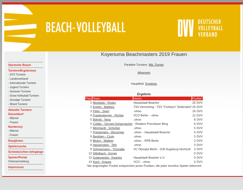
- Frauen (13, 122)
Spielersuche (17, 146)
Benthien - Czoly (103, 136)
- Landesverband (18, 78)
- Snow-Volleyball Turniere (23, 95)
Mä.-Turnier (156, 64)
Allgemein (143, 72)
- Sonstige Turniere (19, 99)
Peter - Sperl (101, 111)
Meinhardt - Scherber (106, 128)
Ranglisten (15, 140)
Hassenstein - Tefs (105, 144)
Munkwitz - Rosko (104, 102)
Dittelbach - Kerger (105, 153)
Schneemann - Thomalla (109, 149)
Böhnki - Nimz (102, 119)
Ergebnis (151, 83)
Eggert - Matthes (103, 106)
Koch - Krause (102, 161)
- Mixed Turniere (17, 104)
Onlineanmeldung (18, 161)
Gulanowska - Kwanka (107, 157)
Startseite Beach (19, 64)
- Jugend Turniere (18, 87)
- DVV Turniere (17, 74)
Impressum (16, 167)
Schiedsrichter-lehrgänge (25, 151)
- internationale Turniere (22, 83)
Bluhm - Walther (103, 140)
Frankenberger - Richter (108, 115)
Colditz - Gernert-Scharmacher (112, 123)
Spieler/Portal (17, 157)
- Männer (13, 118)
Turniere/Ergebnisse (22, 70)
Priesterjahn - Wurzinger (108, 132)
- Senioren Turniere (19, 91)
